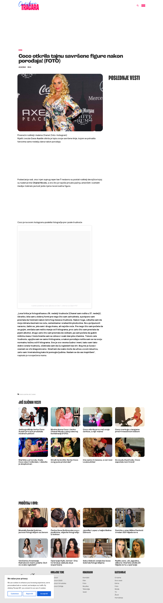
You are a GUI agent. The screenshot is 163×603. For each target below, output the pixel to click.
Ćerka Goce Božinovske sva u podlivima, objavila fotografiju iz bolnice (65, 532)
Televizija (86, 589)
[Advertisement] (82, 30)
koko (34, 394)
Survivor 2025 (56, 581)
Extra (117, 583)
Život (117, 595)
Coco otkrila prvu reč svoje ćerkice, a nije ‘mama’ (96, 431)
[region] (29, 587)
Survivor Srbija (57, 586)
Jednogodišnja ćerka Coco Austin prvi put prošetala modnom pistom (31, 432)
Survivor (54, 578)
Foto (84, 583)
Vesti (85, 592)
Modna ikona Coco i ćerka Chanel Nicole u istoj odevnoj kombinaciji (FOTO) (64, 432)
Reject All (29, 594)
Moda (117, 589)
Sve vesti (118, 581)
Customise (15, 594)
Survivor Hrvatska (58, 583)
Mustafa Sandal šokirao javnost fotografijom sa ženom (33, 531)
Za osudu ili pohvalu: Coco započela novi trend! (127, 461)
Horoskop (119, 598)
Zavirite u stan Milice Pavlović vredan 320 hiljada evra (129, 531)
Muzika (86, 586)
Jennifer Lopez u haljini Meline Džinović (97, 531)
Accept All (44, 594)
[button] (137, 5)
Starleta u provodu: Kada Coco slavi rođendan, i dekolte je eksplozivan (33, 462)
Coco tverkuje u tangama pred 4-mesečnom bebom (127, 431)
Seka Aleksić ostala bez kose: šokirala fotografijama (97, 562)
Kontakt (86, 578)
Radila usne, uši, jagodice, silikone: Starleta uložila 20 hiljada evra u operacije (128, 563)
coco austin (24, 394)
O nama (118, 578)
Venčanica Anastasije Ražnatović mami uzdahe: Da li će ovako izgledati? (33, 563)
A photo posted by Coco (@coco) (43, 306)
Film (84, 581)
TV (116, 592)
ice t (30, 394)
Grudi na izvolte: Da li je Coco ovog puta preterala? (64, 461)
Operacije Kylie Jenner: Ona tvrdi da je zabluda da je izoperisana (64, 563)
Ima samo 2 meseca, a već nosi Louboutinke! (97, 461)
